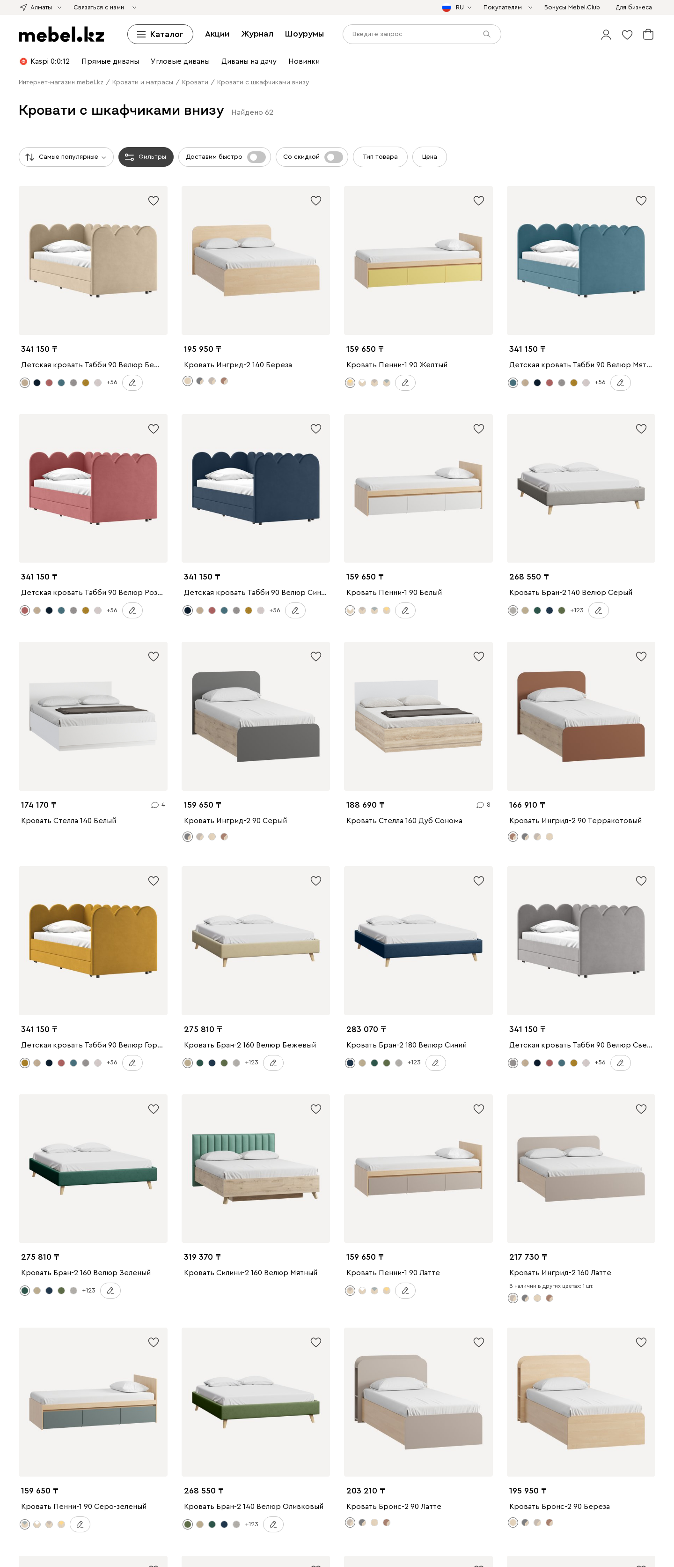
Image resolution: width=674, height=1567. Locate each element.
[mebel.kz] (61, 34)
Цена (429, 157)
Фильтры (145, 157)
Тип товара (380, 157)
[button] (606, 34)
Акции (217, 34)
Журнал (257, 34)
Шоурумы (304, 34)
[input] (421, 34)
